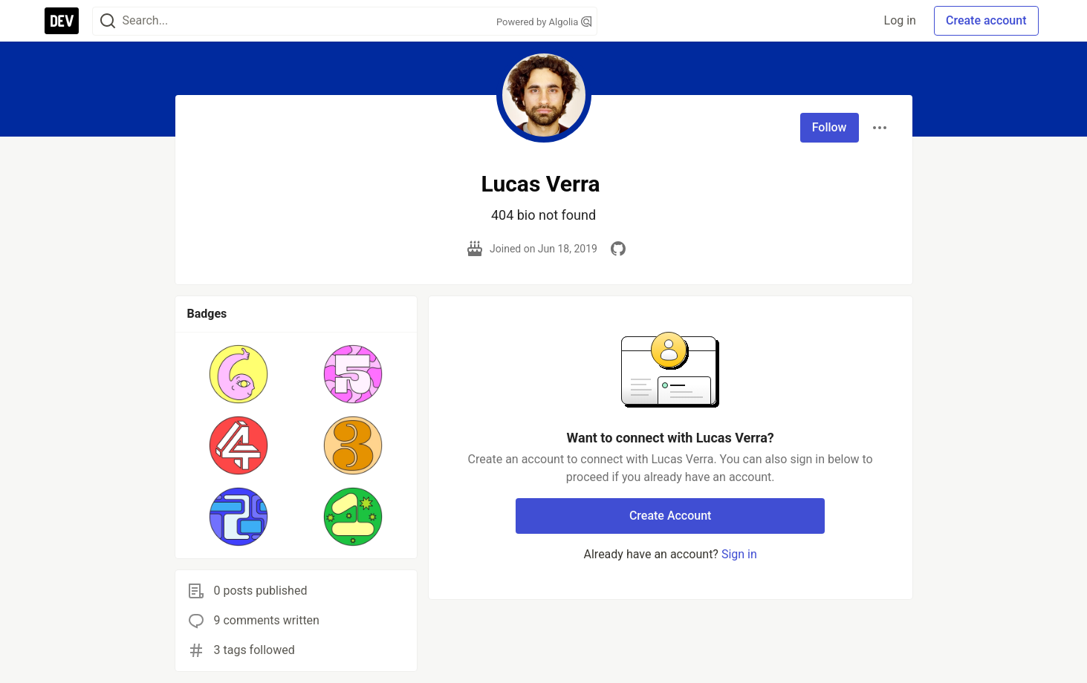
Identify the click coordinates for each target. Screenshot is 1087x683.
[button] (239, 374)
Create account (986, 20)
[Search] (108, 21)
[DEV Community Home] (61, 21)
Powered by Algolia (543, 21)
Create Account (670, 516)
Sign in (739, 554)
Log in (900, 20)
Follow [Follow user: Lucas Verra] (829, 127)
